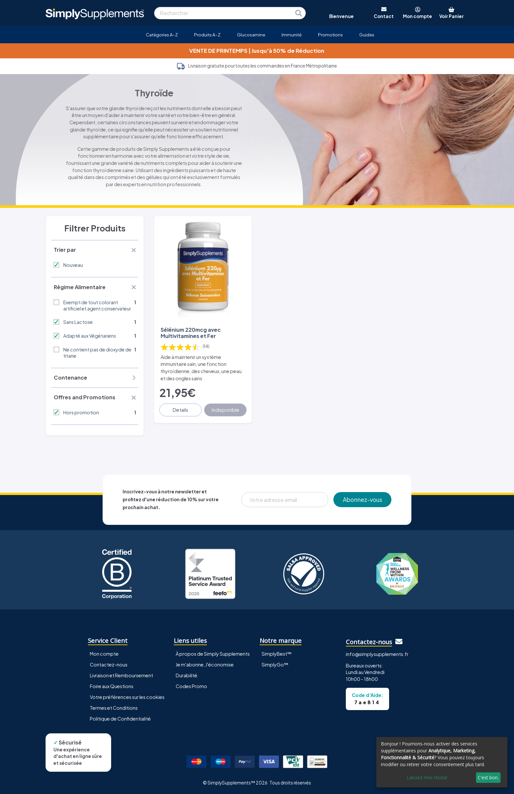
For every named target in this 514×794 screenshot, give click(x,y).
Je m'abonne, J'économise (205, 664)
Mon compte (104, 654)
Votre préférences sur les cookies (127, 697)
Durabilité (186, 675)
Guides (366, 34)
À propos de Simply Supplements (213, 654)
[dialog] (441, 762)
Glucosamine (251, 34)
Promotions (330, 34)
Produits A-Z (207, 34)
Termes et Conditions (114, 708)
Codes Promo (191, 686)
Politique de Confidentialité (120, 719)
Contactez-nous (109, 664)
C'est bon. (488, 777)
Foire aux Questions (111, 686)
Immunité (292, 34)
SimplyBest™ (277, 654)
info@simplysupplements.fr (377, 654)
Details (180, 410)
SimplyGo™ (275, 664)
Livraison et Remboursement (121, 675)
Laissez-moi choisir (427, 777)
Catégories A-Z (162, 34)
